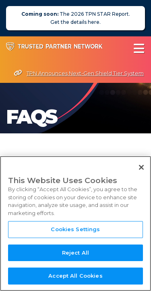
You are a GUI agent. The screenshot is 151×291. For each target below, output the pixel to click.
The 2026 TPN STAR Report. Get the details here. (75, 18)
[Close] (141, 168)
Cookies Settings (75, 229)
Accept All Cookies (75, 276)
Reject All (75, 253)
